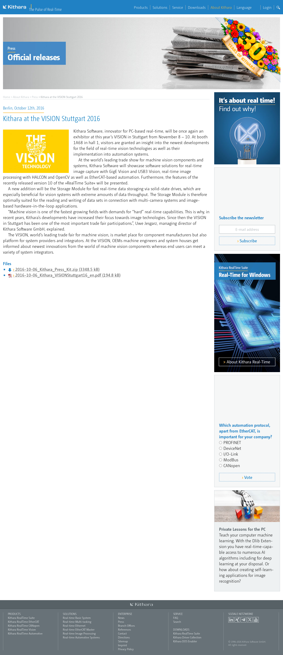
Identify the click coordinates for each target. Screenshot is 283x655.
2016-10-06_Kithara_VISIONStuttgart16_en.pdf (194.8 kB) (67, 275)
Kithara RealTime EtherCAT (23, 621)
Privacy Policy (126, 649)
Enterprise (125, 614)
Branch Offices (126, 625)
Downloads (197, 7)
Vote (248, 477)
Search (177, 621)
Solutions (160, 7)
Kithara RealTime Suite (21, 617)
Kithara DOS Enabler (185, 641)
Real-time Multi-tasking (77, 621)
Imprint (122, 645)
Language (247, 7)
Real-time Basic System (77, 617)
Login (267, 7)
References (124, 629)
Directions (124, 637)
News (121, 617)
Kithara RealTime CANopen (23, 625)
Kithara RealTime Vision (22, 629)
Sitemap (123, 641)
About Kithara (221, 7)
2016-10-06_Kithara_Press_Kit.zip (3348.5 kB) (57, 269)
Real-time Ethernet (74, 625)
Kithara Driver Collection (187, 637)
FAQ (175, 617)
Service (177, 7)
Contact (122, 633)
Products (141, 7)
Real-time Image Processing (79, 633)
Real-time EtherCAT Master (78, 629)
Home (6, 97)
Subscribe (248, 240)
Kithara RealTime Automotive (25, 633)
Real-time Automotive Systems (81, 637)
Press (35, 97)
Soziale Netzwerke (240, 614)
